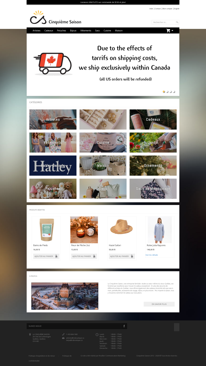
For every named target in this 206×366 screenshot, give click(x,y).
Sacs (97, 30)
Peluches (61, 30)
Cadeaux (48, 30)
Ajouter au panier (44, 256)
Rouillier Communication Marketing (112, 356)
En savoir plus (159, 304)
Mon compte (167, 9)
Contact (158, 9)
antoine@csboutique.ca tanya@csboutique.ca (75, 339)
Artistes (36, 30)
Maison (119, 30)
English (176, 9)
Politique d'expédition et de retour (42, 356)
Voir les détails (151, 255)
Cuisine (107, 30)
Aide (151, 9)
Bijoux (73, 30)
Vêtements (85, 30)
